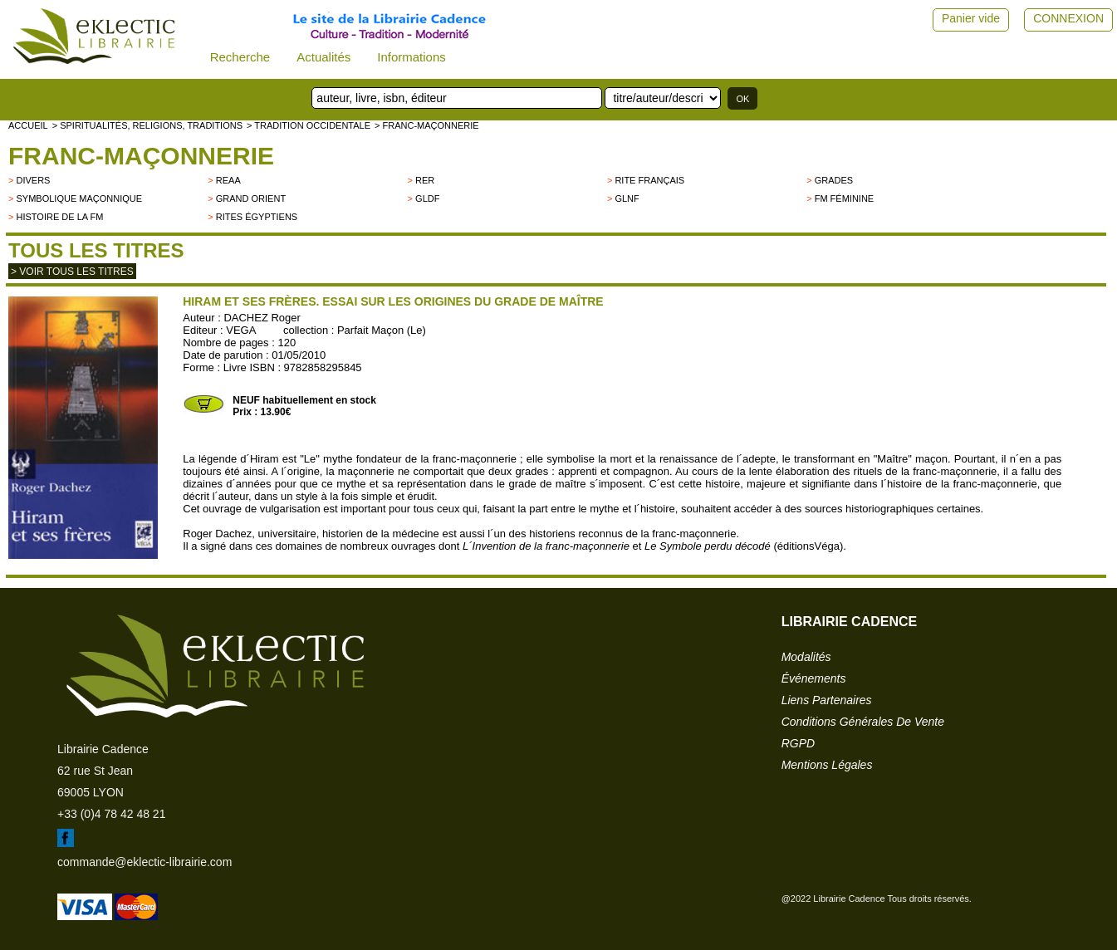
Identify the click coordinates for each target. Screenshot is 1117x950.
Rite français (649, 180)
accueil (28, 125)
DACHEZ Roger (261, 317)
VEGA (241, 330)
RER (424, 180)
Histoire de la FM (59, 217)
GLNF (627, 198)
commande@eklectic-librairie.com (144, 862)
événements (813, 678)
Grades (834, 180)
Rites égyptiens (256, 217)
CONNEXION (1068, 18)
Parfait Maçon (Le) (381, 330)
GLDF (427, 198)
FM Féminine (844, 198)
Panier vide (971, 18)
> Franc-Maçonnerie (427, 125)
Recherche (240, 57)
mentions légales (827, 764)
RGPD (798, 743)
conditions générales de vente (862, 721)
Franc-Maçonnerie (141, 155)
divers (33, 180)
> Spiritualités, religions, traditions (147, 125)
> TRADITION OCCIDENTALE (308, 125)
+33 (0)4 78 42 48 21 (111, 813)
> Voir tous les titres (72, 271)
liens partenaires (826, 700)
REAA (228, 180)
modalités (806, 657)
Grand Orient (251, 198)
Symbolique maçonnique (79, 198)
